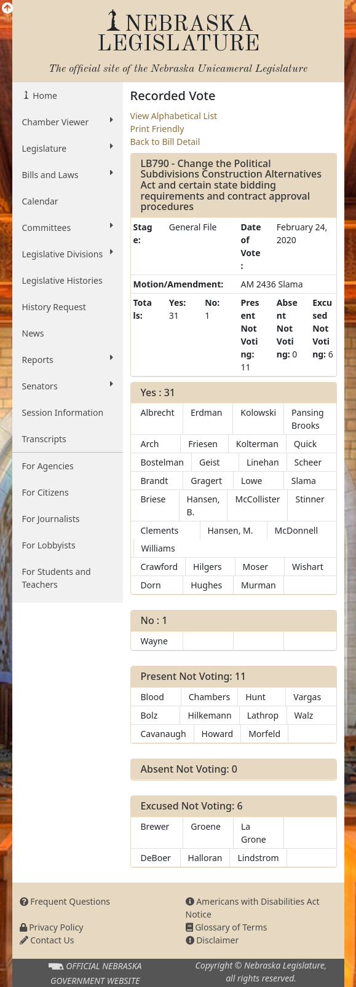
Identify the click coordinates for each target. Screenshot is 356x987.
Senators (67, 386)
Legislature (67, 148)
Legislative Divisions (67, 254)
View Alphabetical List (174, 116)
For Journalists (51, 519)
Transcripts (44, 439)
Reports (67, 359)
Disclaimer (212, 940)
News (33, 333)
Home (44, 95)
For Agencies (48, 466)
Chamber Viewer (67, 121)
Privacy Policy (52, 927)
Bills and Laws (67, 174)
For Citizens (45, 492)
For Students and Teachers (56, 578)
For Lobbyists (49, 545)
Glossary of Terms (226, 927)
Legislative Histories (62, 280)
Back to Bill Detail (165, 141)
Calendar (40, 201)
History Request (54, 307)
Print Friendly (157, 129)
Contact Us (47, 940)
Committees (67, 227)
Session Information (63, 412)
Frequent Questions (65, 901)
